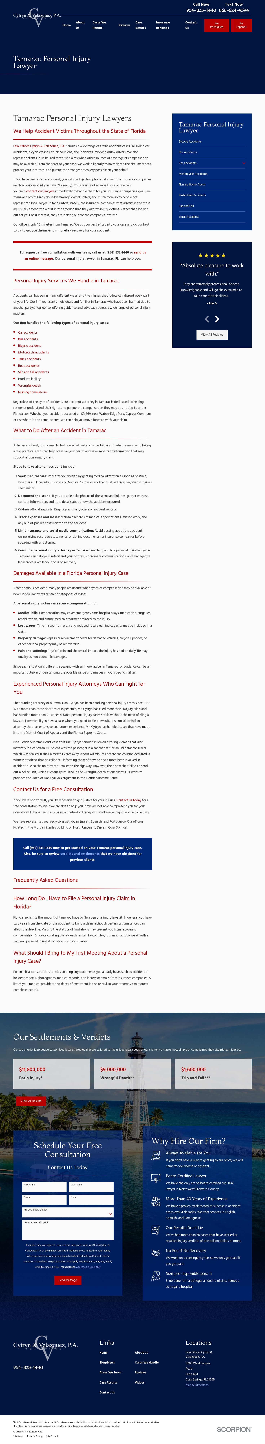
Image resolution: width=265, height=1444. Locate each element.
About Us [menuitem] (80, 25)
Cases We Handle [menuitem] (99, 25)
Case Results (108, 1382)
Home (103, 1352)
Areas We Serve (110, 1372)
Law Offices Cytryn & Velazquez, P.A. (39, 146)
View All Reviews (212, 334)
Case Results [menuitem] (140, 25)
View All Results (31, 1101)
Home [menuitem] (67, 25)
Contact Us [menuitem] (191, 25)
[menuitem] (212, 141)
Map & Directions (197, 1385)
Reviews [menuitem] (124, 25)
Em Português (216, 25)
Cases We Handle (147, 1362)
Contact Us (107, 1392)
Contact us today (128, 800)
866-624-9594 (234, 10)
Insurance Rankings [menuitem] (163, 25)
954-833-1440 (201, 10)
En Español (241, 25)
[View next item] (217, 319)
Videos (140, 1382)
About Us (141, 1352)
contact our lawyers (40, 191)
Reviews (140, 1372)
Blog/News (107, 1362)
